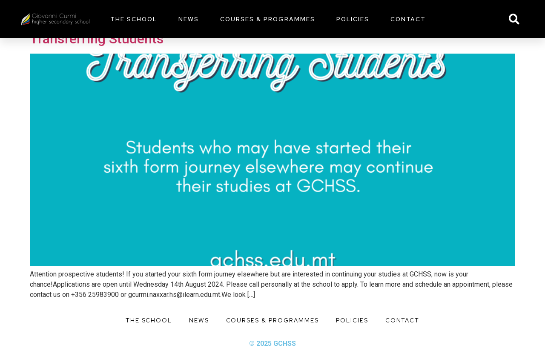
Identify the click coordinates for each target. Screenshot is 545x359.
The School (133, 19)
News (188, 19)
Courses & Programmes (267, 19)
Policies (352, 19)
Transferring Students (97, 39)
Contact (408, 19)
